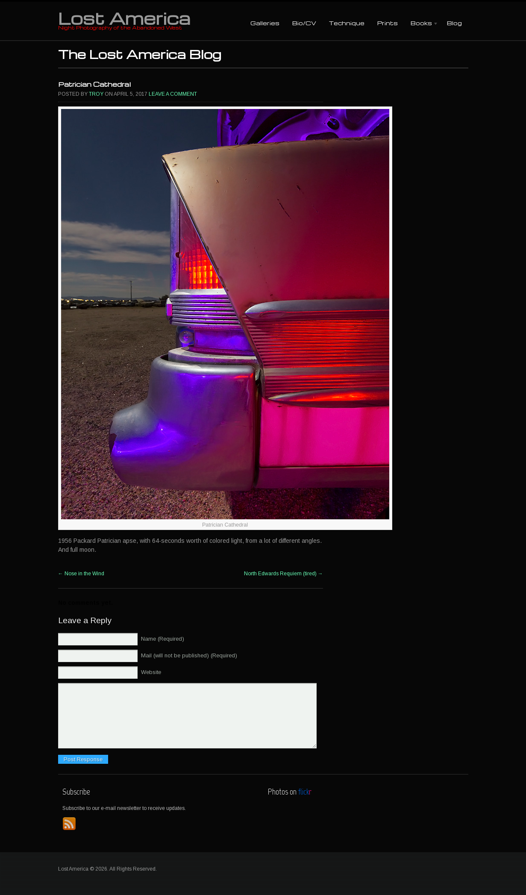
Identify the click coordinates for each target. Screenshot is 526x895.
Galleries (264, 22)
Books (421, 23)
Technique (346, 22)
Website (151, 672)
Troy (96, 94)
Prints (387, 22)
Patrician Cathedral (94, 84)
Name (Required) (162, 639)
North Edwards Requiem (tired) (283, 574)
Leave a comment (173, 94)
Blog (454, 22)
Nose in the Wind (81, 574)
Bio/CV (304, 22)
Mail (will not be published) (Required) (189, 655)
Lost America (124, 18)
